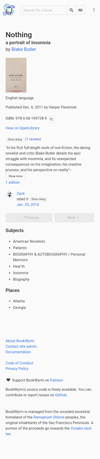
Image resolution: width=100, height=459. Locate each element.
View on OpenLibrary (22, 128)
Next (74, 217)
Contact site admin (21, 346)
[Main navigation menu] (94, 10)
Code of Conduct (19, 363)
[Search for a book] (43, 10)
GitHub (61, 395)
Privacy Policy (17, 368)
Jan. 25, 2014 (28, 204)
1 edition (13, 182)
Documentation (18, 352)
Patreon (56, 380)
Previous (29, 217)
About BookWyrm (20, 341)
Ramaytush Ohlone (49, 417)
